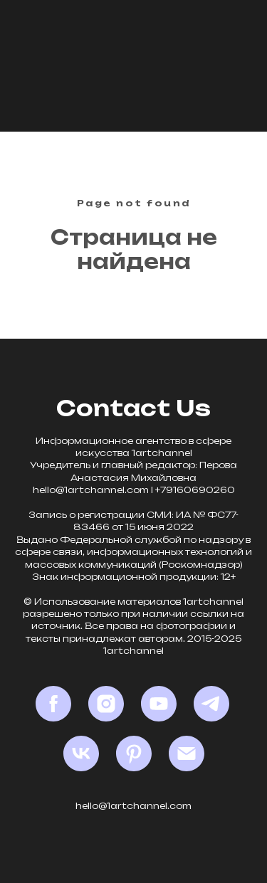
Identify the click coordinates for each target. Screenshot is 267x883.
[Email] (186, 753)
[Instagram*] (106, 703)
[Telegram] (211, 703)
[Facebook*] (53, 703)
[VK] (81, 753)
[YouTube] (159, 703)
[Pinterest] (134, 753)
